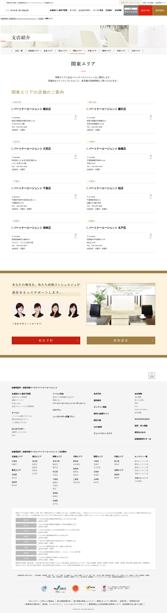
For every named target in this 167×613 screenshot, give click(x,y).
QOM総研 (98, 427)
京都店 (96, 475)
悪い (94, 575)
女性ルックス (124, 575)
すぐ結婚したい (68, 575)
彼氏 (61, 575)
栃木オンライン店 (141, 461)
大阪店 (96, 464)
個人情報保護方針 (64, 601)
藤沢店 (55, 467)
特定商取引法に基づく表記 (133, 604)
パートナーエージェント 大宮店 (32, 148)
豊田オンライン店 (141, 464)
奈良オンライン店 (141, 470)
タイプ (57, 575)
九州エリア (118, 470)
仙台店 (14, 478)
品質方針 (123, 601)
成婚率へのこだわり (19, 432)
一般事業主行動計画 (31, 604)
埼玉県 (16, 142)
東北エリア (16, 470)
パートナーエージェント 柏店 (106, 188)
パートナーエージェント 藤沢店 (107, 109)
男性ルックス (115, 575)
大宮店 (55, 475)
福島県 (14, 482)
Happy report (16, 403)
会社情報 (118, 10)
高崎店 (55, 496)
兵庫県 (96, 479)
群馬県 (16, 221)
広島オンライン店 (141, 474)
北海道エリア (17, 457)
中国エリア (118, 457)
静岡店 (75, 472)
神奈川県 (17, 102)
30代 (49, 575)
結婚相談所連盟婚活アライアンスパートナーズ (125, 577)
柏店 (54, 489)
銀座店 (34, 467)
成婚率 (147, 575)
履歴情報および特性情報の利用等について (105, 604)
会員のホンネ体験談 (19, 397)
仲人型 (99, 575)
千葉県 (91, 142)
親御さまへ (57, 400)
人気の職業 (37, 575)
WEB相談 (138, 481)
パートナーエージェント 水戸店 (107, 227)
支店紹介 (109, 10)
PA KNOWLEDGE (142, 419)
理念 (136, 403)
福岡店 (116, 478)
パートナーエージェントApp (102, 577)
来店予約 (97, 394)
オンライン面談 (100, 407)
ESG (136, 406)
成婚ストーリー (18, 400)
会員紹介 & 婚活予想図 (58, 10)
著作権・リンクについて (51, 604)
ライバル (85, 575)
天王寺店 (97, 467)
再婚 (103, 575)
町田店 (34, 470)
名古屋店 (76, 464)
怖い (90, 575)
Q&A (14, 435)
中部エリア (77, 457)
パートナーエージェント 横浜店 (32, 109)
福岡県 (116, 475)
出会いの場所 (78, 575)
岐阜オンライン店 (141, 467)
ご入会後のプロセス (19, 422)
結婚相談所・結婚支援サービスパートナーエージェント (19, 18)
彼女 (54, 577)
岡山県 (116, 461)
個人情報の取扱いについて (83, 601)
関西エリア (98, 457)
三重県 (75, 479)
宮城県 (14, 475)
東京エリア (36, 457)
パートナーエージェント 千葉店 (32, 188)
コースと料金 (98, 10)
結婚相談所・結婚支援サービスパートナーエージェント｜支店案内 (39, 452)
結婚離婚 (90, 577)
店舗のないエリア (141, 478)
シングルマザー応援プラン (64, 417)
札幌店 (14, 464)
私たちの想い (140, 400)
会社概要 (138, 397)
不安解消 (44, 575)
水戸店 (55, 504)
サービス (73, 10)
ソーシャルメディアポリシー (75, 604)
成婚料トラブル (74, 577)
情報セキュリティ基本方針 (107, 601)
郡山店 (14, 485)
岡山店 (116, 464)
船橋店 (55, 482)
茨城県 (91, 221)
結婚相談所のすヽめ (143, 439)
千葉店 (55, 486)
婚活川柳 (97, 420)
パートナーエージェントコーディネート (69, 403)
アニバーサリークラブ (103, 433)
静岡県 (75, 469)
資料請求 (97, 400)
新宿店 (34, 464)
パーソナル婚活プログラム (22, 416)
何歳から (132, 575)
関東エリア (57, 457)
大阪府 (96, 461)
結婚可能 (108, 575)
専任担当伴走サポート (20, 419)
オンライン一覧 (141, 457)
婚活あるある (140, 432)
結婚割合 (141, 575)
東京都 (34, 461)
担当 (137, 575)
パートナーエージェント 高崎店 (32, 227)
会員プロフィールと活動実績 (23, 406)
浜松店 (75, 475)
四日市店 (76, 482)
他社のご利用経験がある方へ (64, 397)
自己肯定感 (83, 577)
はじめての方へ (85, 10)
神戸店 (96, 482)
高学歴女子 (59, 577)
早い (53, 575)
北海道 (14, 461)
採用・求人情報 (148, 3)
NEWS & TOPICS (141, 409)
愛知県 (75, 461)
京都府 (96, 472)
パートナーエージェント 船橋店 (107, 148)
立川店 (34, 474)
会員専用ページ (161, 3)
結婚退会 (66, 577)
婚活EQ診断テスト (101, 414)
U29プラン (57, 410)
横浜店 (55, 464)
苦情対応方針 (135, 601)
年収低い (49, 577)
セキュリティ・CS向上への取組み (41, 601)
